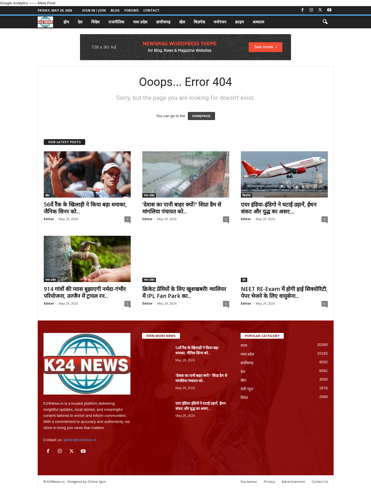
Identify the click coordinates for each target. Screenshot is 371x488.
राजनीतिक (116, 22)
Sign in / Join (94, 10)
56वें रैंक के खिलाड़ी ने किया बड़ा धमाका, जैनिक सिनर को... (85, 208)
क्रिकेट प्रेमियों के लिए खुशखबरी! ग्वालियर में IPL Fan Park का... (184, 292)
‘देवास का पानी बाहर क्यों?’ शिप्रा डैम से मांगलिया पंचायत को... (181, 208)
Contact (151, 10)
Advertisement (293, 481)
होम (66, 22)
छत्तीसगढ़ (163, 22)
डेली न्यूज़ (247, 389)
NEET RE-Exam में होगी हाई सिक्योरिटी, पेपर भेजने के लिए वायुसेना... (284, 292)
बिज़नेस (199, 22)
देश (80, 22)
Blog (115, 10)
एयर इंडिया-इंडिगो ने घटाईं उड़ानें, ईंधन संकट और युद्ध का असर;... (279, 208)
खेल (182, 22)
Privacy (269, 481)
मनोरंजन (220, 22)
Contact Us (320, 481)
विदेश (95, 22)
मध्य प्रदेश (140, 22)
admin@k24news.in (80, 440)
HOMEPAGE (201, 116)
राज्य (244, 345)
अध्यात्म (258, 22)
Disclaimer (249, 481)
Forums (131, 10)
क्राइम (239, 22)
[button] (325, 22)
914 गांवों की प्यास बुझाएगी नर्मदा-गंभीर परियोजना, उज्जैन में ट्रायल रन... (85, 292)
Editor (49, 219)
